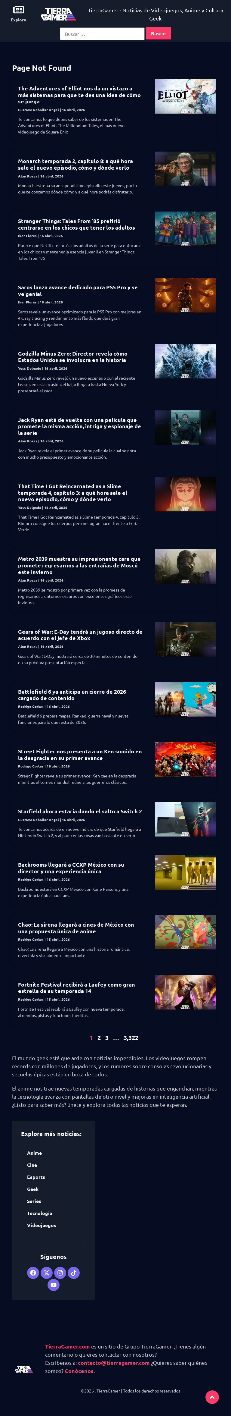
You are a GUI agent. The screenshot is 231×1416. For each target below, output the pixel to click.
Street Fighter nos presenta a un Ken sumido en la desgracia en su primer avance (80, 754)
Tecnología (39, 1213)
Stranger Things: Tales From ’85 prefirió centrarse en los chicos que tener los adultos (76, 224)
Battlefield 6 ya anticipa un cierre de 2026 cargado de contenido (72, 695)
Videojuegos (41, 1225)
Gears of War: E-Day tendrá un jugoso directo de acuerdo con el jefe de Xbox (80, 635)
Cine (32, 1165)
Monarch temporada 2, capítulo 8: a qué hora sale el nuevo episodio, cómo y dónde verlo (75, 164)
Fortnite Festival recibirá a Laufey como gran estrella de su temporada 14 (76, 987)
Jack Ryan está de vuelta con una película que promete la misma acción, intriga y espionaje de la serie (79, 426)
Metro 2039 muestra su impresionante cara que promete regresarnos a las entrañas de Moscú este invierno (79, 565)
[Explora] (18, 10)
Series (34, 1201)
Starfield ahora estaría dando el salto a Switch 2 (80, 811)
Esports (36, 1177)
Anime (34, 1153)
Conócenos (79, 1370)
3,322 (131, 1037)
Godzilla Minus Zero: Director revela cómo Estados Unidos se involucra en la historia (73, 356)
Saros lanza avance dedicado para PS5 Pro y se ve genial (78, 290)
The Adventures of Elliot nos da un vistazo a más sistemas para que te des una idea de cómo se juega (79, 95)
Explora (18, 19)
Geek (32, 1189)
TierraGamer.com (67, 1346)
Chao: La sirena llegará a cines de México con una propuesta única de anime (76, 927)
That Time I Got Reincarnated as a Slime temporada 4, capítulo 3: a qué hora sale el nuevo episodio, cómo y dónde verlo (72, 492)
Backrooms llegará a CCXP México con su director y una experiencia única (71, 867)
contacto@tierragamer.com (114, 1362)
